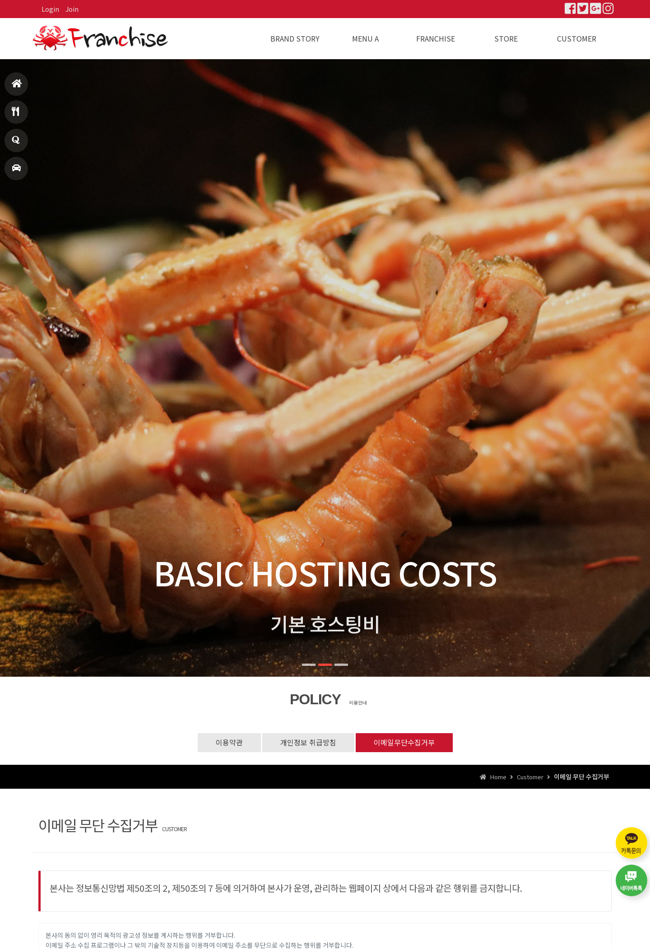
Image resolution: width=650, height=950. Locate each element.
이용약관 (229, 742)
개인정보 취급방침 (308, 742)
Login (50, 9)
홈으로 (17, 87)
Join (72, 9)
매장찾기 (16, 172)
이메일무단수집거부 (404, 742)
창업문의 (16, 144)
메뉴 (15, 115)
